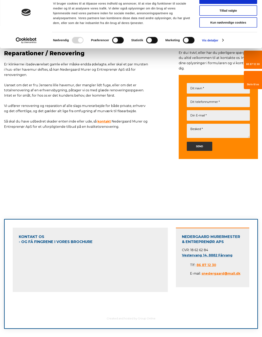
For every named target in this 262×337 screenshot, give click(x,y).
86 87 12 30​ (206, 265)
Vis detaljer (210, 51)
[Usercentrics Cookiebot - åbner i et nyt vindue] (26, 52)
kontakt (104, 121)
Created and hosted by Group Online (131, 318)
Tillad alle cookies (228, 10)
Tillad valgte (228, 22)
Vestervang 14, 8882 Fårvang (207, 255)
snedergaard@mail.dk (221, 273)
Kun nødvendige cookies (228, 33)
